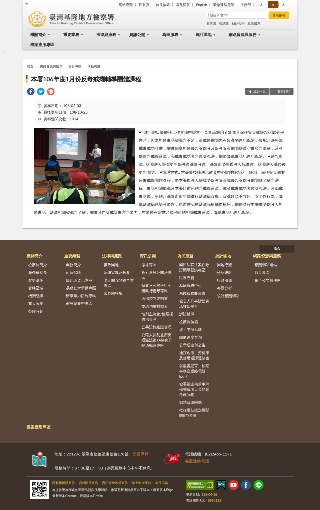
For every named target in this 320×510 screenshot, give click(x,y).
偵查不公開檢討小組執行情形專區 (157, 288)
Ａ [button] (273, 5)
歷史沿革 (35, 280)
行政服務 (224, 280)
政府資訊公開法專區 (157, 275)
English (201, 5)
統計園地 (204, 34)
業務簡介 (73, 264)
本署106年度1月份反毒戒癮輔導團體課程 (86, 79)
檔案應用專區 (42, 44)
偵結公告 (238, 24)
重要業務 (71, 34)
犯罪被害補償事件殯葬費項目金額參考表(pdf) (194, 389)
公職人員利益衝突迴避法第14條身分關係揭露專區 (157, 339)
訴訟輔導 (186, 314)
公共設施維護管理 (157, 327)
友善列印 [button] (283, 91)
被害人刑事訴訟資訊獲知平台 (194, 303)
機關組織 (35, 295)
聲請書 (224, 24)
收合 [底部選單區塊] (277, 248)
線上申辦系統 (190, 329)
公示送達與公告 (192, 345)
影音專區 (75, 66)
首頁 (30, 66)
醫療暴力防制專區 (81, 295)
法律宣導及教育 (117, 272)
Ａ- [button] (262, 5)
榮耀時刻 (35, 311)
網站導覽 (126, 5)
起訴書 (211, 24)
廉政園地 (111, 264)
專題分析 (224, 288)
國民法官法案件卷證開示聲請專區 (194, 267)
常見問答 (183, 5)
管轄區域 (35, 288)
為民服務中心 (190, 285)
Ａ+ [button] (284, 5)
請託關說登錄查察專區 (119, 283)
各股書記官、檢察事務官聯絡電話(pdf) (194, 370)
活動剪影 (94, 66)
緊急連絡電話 (223, 5)
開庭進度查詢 (190, 337)
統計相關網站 (228, 295)
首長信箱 (163, 5)
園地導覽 (224, 264)
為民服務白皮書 (192, 293)
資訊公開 (137, 34)
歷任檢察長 (37, 272)
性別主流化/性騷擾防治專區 (157, 316)
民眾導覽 (186, 277)
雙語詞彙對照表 (155, 306)
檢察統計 (224, 272)
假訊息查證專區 (79, 303)
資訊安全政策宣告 (115, 483)
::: (26, 4)
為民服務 (254, 24)
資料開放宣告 (88, 483)
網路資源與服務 (242, 34)
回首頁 (144, 5)
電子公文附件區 (267, 280)
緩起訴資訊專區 (79, 280)
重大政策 (35, 303)
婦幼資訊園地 (190, 402)
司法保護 (73, 272)
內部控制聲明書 (155, 298)
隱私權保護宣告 (63, 483)
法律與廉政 (106, 34)
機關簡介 (38, 34)
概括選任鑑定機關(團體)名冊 (194, 412)
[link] (30, 92)
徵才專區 (149, 264)
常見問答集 (113, 293)
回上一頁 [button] (259, 91)
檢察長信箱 (188, 321)
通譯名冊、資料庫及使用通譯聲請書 (194, 355)
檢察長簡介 (37, 264)
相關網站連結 (265, 264)
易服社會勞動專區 (81, 288)
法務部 (245, 5)
